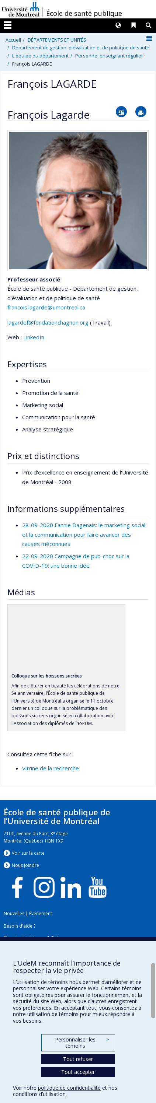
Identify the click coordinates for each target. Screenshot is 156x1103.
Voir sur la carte (28, 853)
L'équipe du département (40, 55)
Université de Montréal (20, 9)
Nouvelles (14, 913)
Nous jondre (25, 865)
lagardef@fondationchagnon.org (48, 322)
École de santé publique (84, 13)
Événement (40, 913)
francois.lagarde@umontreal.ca (46, 307)
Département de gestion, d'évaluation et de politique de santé (80, 47)
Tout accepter (78, 1071)
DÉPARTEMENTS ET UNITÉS (57, 39)
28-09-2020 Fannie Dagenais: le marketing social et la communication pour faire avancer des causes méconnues (83, 534)
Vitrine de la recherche (50, 768)
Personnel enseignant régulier (109, 55)
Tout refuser (78, 1058)
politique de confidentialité (69, 1087)
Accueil (13, 39)
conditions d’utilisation (39, 1093)
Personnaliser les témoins (82, 1043)
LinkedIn (33, 337)
